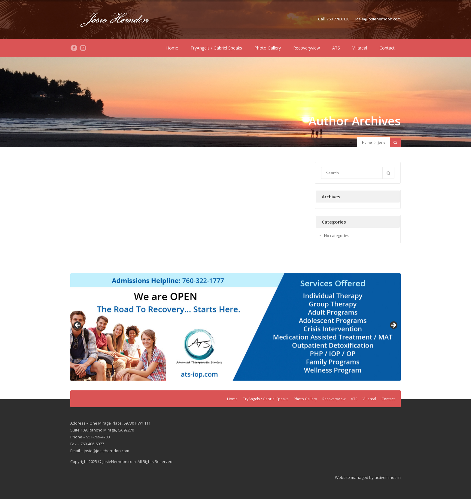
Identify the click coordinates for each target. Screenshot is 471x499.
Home (172, 48)
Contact (387, 48)
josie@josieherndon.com (378, 19)
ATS (336, 48)
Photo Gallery (267, 48)
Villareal (359, 48)
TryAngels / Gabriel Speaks (216, 48)
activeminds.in (388, 477)
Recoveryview (306, 48)
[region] (235, 327)
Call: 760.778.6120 (333, 19)
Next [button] (393, 325)
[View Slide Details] (235, 327)
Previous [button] (77, 325)
